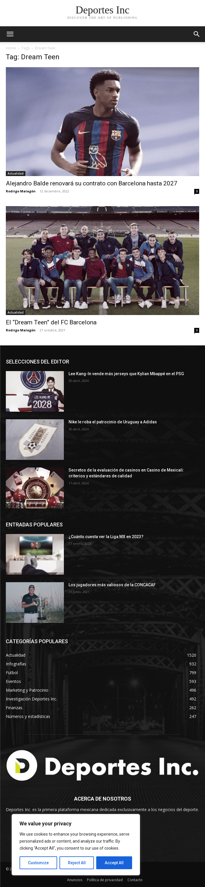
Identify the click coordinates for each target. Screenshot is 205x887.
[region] (76, 844)
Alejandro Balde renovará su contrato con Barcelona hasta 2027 (91, 183)
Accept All (114, 862)
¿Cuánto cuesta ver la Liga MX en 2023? (106, 536)
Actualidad (16, 173)
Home (11, 48)
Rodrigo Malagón (21, 191)
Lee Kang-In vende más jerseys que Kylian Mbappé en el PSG (127, 373)
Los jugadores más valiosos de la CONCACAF (112, 584)
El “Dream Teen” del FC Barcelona (51, 322)
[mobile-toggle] (10, 34)
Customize (38, 862)
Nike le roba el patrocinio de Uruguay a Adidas (113, 422)
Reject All (77, 862)
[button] (197, 34)
